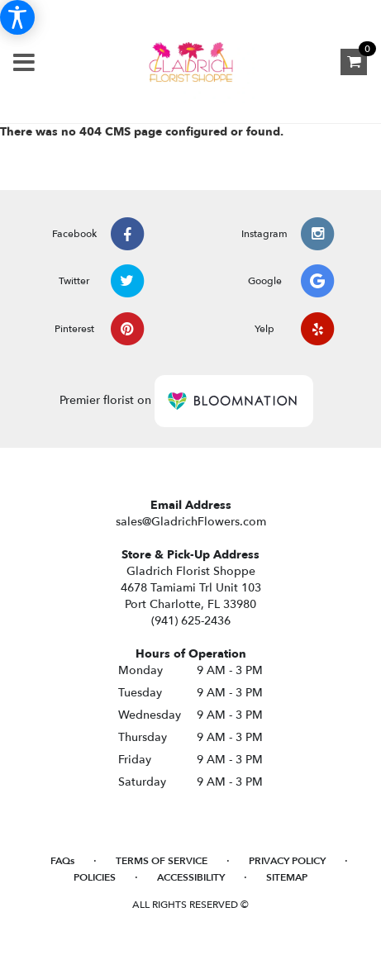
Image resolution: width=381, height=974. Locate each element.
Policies (95, 877)
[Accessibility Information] (17, 17)
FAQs (62, 860)
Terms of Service (161, 860)
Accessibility (191, 877)
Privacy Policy (287, 860)
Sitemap (286, 877)
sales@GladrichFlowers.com (191, 522)
